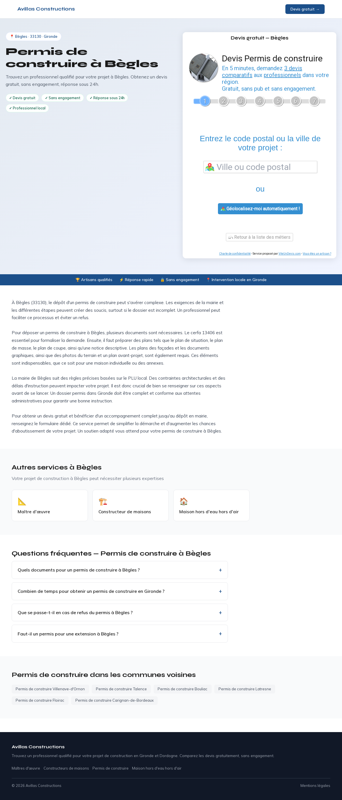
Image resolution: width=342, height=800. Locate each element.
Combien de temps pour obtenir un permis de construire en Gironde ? (91, 591)
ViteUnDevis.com (290, 253)
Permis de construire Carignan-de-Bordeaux (114, 700)
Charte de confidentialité (235, 253)
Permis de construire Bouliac (182, 689)
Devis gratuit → (305, 9)
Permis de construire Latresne (245, 689)
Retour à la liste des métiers (259, 237)
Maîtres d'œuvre (26, 768)
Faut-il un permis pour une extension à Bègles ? (68, 634)
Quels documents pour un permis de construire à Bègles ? (79, 570)
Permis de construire (110, 768)
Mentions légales (315, 785)
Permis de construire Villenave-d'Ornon (50, 689)
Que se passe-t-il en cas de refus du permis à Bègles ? (75, 612)
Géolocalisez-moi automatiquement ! (260, 208)
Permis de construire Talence (121, 689)
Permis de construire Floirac (40, 700)
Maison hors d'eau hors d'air (157, 768)
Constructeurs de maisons (66, 768)
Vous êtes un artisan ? (317, 253)
